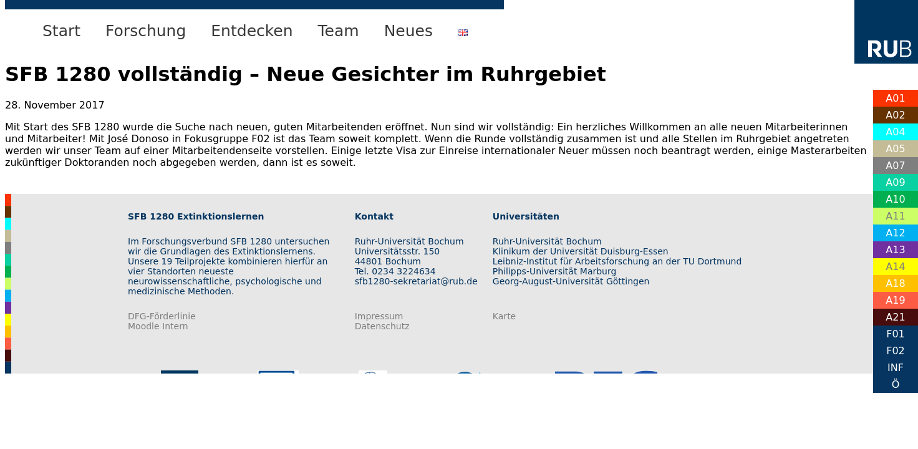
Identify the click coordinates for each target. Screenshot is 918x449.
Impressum (379, 316)
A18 (895, 283)
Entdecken (251, 31)
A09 (895, 182)
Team (338, 31)
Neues (408, 31)
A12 (895, 233)
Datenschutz (382, 326)
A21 (895, 317)
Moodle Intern (158, 326)
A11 (895, 216)
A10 (895, 199)
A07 (895, 165)
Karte (504, 316)
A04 (895, 132)
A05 (895, 149)
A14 (895, 267)
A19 (895, 300)
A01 (895, 98)
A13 (895, 250)
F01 (895, 334)
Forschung (145, 31)
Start (61, 31)
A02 (895, 115)
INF (895, 368)
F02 (895, 351)
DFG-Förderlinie (162, 316)
